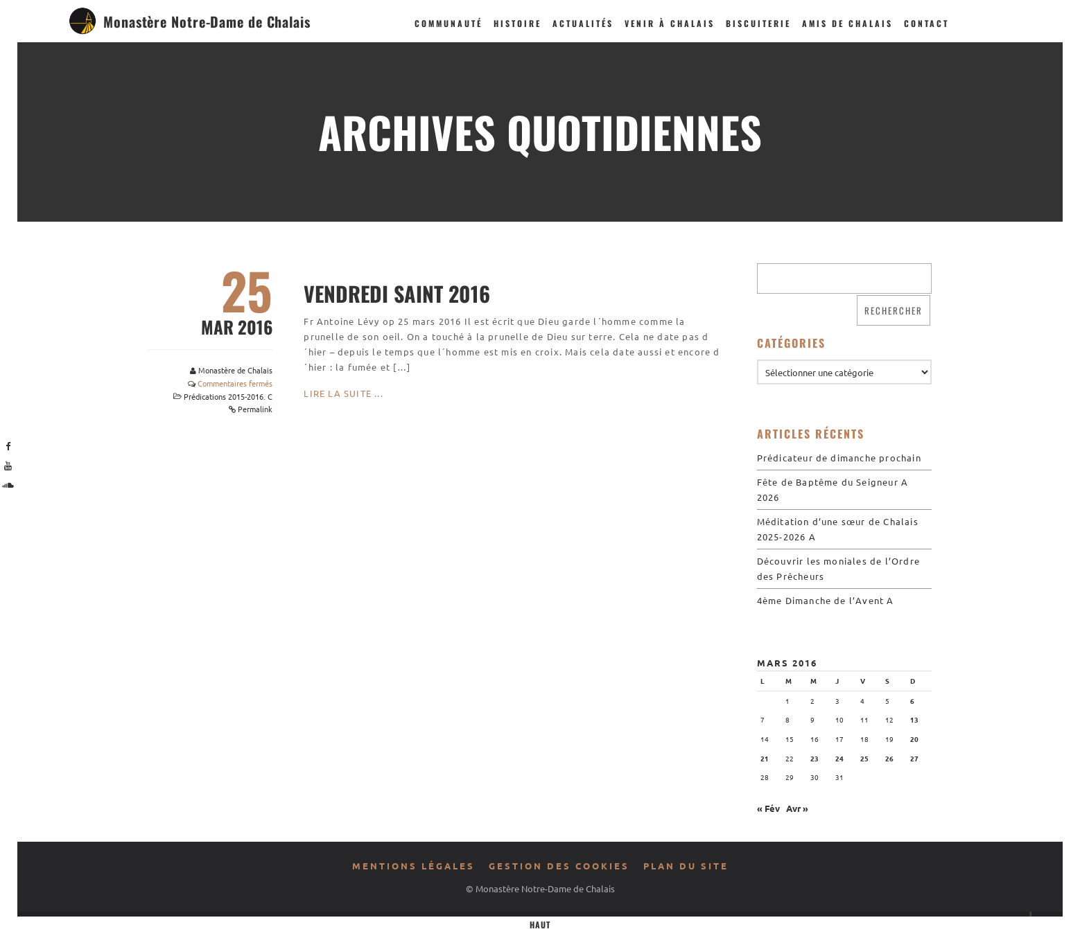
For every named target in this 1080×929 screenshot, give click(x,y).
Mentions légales (413, 866)
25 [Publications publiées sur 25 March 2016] (864, 758)
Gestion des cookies (559, 866)
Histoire (517, 23)
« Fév (768, 808)
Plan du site (686, 866)
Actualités (582, 23)
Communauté (448, 23)
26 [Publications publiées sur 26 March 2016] (889, 758)
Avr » (797, 808)
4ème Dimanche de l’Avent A (825, 600)
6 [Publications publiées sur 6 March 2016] (912, 701)
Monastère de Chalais (235, 369)
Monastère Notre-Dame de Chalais (207, 21)
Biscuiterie (758, 23)
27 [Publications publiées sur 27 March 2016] (914, 758)
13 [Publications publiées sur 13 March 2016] (914, 719)
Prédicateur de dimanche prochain (839, 457)
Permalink (255, 408)
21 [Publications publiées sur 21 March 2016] (764, 758)
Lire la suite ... (343, 393)
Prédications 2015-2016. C (228, 396)
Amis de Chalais (847, 23)
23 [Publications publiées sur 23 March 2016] (814, 758)
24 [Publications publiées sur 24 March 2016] (839, 758)
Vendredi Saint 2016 (397, 293)
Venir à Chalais (670, 23)
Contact (926, 23)
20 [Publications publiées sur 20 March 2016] (914, 739)
